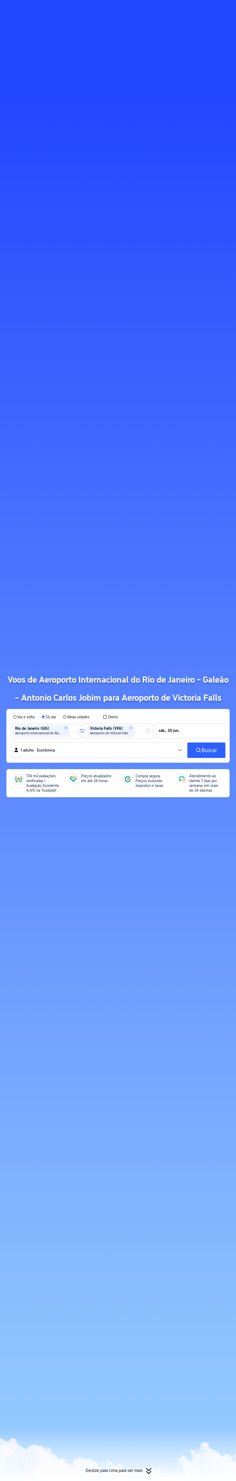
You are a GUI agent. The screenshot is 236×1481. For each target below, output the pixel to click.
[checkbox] (110, 717)
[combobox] (72, 731)
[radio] (24, 717)
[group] (46, 730)
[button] (185, 8)
